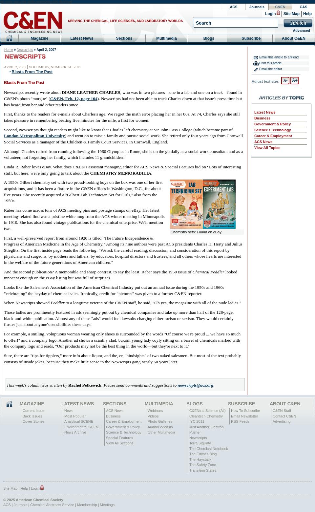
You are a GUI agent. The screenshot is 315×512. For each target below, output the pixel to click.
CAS (303, 7)
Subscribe (251, 38)
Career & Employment (273, 136)
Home (8, 50)
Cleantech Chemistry (206, 416)
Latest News (81, 38)
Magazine (39, 38)
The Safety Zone (202, 465)
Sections (124, 38)
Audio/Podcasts (160, 427)
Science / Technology (272, 130)
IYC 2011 (196, 421)
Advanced (301, 30)
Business (262, 118)
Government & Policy (272, 124)
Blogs (208, 38)
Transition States (202, 470)
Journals (256, 7)
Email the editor (270, 69)
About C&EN (293, 38)
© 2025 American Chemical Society (33, 500)
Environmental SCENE (82, 427)
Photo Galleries (160, 421)
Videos (153, 416)
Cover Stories (34, 421)
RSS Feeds (240, 421)
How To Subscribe (245, 411)
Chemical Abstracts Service (52, 505)
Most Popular (75, 416)
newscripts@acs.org (195, 385)
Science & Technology (123, 432)
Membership (87, 505)
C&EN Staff (282, 411)
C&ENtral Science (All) (207, 411)
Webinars (155, 411)
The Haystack (200, 459)
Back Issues (32, 416)
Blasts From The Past (31, 72)
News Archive (75, 432)
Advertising (281, 421)
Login (270, 13)
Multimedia (166, 38)
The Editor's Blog (203, 454)
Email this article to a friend (279, 57)
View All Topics (267, 148)
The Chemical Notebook (208, 449)
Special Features (119, 438)
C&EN (280, 7)
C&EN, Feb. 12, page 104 (73, 98)
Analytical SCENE (78, 421)
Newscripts (25, 50)
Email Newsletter (244, 416)
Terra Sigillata (200, 443)
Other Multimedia (161, 432)
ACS (233, 7)
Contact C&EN (284, 416)
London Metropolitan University (34, 135)
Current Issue (33, 411)
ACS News (263, 142)
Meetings (107, 505)
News (69, 411)
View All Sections (120, 443)
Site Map (292, 13)
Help (307, 13)
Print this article (270, 63)
